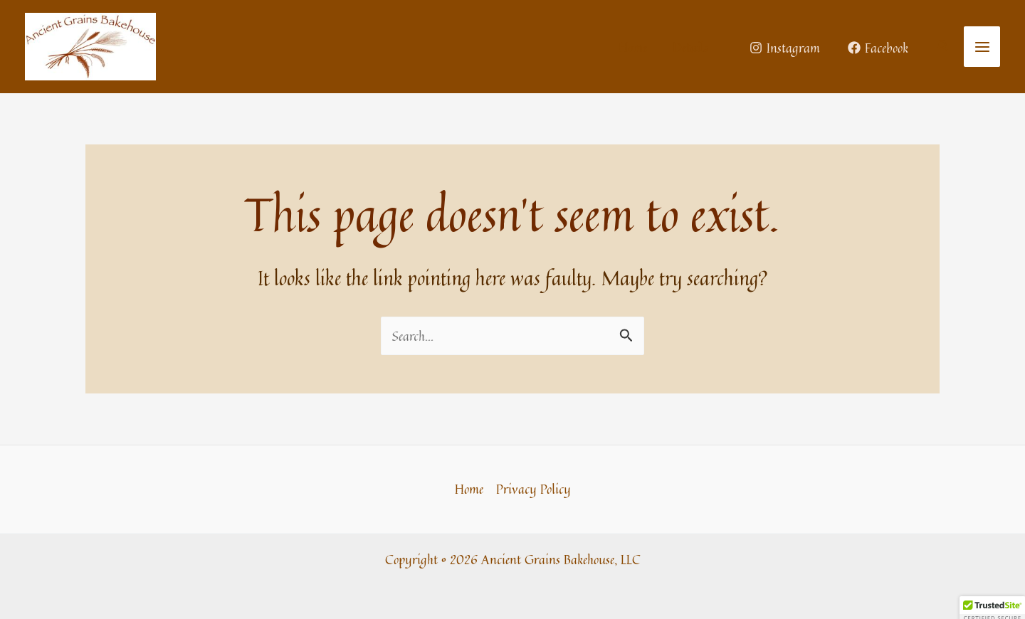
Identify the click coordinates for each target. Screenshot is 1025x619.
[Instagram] (785, 47)
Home (469, 489)
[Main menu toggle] (982, 46)
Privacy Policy (533, 489)
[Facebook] (878, 47)
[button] (943, 47)
